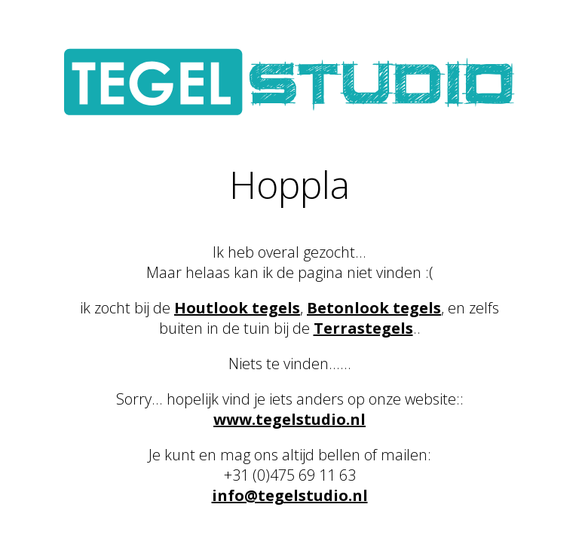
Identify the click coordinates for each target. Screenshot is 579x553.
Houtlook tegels (237, 308)
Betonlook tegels (374, 308)
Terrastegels (363, 328)
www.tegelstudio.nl (289, 419)
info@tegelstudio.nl (290, 495)
